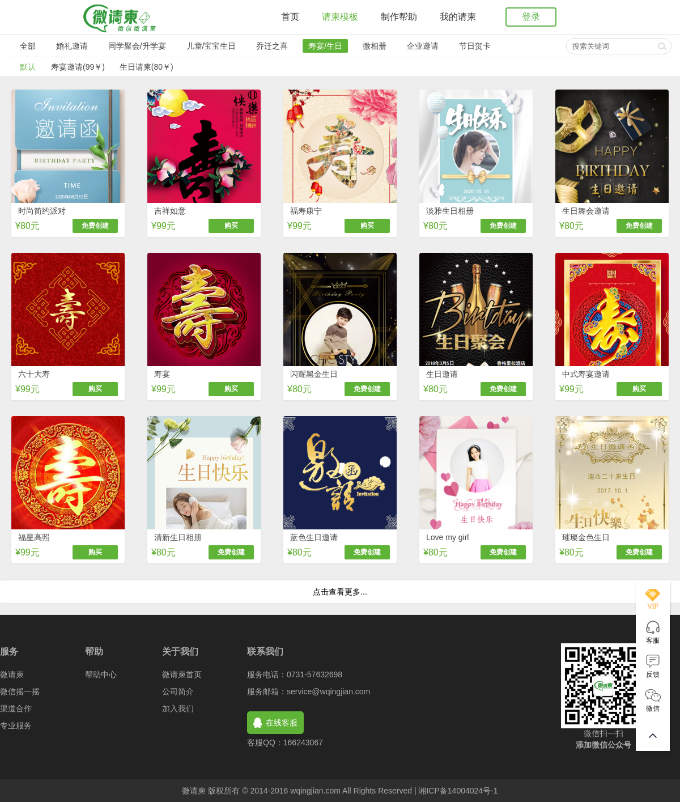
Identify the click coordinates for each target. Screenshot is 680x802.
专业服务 (16, 725)
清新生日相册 (178, 537)
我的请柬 (458, 17)
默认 (28, 66)
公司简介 (178, 691)
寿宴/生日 (325, 45)
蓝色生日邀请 (314, 537)
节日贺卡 (475, 45)
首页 (290, 17)
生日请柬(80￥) (146, 66)
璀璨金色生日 (586, 537)
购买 (231, 226)
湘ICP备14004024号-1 (458, 790)
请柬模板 (340, 17)
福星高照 (34, 537)
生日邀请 (442, 374)
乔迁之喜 (272, 45)
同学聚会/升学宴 (137, 45)
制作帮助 (399, 17)
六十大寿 (34, 374)
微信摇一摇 (20, 691)
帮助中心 (101, 674)
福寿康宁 (306, 210)
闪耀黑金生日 (314, 374)
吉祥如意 (170, 210)
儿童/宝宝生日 (211, 45)
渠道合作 (16, 708)
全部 (28, 45)
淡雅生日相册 (450, 210)
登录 (531, 17)
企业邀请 (423, 45)
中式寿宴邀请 (586, 374)
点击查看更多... (340, 591)
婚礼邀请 (72, 45)
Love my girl (447, 537)
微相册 (374, 45)
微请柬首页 (182, 674)
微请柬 (12, 674)
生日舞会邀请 (586, 210)
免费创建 (95, 226)
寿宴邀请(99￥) (78, 66)
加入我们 (178, 708)
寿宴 (162, 374)
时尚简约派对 (42, 210)
